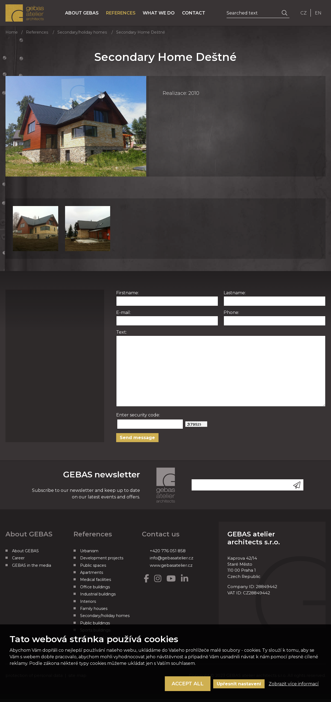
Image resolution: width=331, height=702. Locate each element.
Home (11, 35)
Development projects (101, 561)
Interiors (88, 604)
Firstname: (127, 295)
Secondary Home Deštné (140, 35)
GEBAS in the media (31, 568)
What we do (162, 14)
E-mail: (123, 315)
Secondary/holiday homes (82, 35)
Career (18, 561)
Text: (121, 335)
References (124, 14)
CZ (303, 14)
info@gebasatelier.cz (171, 561)
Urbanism (89, 553)
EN (318, 14)
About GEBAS (85, 14)
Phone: (231, 315)
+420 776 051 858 (168, 553)
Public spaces (93, 568)
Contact (197, 14)
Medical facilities (95, 582)
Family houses (93, 611)
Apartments (91, 575)
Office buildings (95, 590)
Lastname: (235, 295)
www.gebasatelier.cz (171, 568)
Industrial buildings (98, 597)
